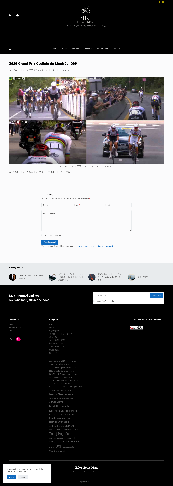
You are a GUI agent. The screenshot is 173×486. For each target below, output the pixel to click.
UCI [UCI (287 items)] (58, 446)
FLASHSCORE (155, 319)
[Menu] (10, 15)
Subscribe (157, 296)
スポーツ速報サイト (138, 319)
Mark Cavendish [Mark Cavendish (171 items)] (59, 406)
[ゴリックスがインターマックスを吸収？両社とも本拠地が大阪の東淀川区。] (52, 277)
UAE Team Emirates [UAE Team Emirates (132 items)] (70, 441)
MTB (51, 324)
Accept (11, 477)
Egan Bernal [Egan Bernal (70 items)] (67, 390)
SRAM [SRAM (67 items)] (76, 430)
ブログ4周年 (143, 277)
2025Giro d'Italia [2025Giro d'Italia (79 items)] (67, 377)
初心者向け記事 (56, 343)
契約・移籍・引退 (57, 346)
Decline (22, 477)
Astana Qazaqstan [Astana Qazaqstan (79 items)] (71, 380)
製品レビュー (55, 350)
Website (108, 205)
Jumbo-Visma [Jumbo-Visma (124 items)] (56, 402)
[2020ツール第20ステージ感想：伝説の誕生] (12, 277)
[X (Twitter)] (159, 2)
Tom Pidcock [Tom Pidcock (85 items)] (70, 438)
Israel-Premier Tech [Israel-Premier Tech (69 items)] (55, 398)
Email (77, 205)
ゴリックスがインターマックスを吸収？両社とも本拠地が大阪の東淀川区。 (70, 277)
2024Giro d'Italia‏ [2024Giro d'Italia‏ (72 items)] (72, 374)
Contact (12, 330)
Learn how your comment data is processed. (94, 246)
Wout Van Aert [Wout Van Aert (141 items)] (57, 451)
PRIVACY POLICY (102, 49)
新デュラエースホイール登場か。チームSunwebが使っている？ (110, 277)
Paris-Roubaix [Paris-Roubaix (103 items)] (55, 418)
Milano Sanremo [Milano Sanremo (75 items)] (54, 415)
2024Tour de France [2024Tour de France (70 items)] (55, 377)
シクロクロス (55, 330)
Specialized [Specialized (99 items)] (68, 429)
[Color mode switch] (17, 15)
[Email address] (121, 295)
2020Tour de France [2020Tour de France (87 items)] (68, 361)
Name (46, 205)
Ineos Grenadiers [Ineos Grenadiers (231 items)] (61, 394)
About (11, 324)
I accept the (53, 235)
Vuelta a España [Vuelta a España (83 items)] (68, 447)
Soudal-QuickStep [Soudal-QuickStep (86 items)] (55, 430)
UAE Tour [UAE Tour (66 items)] (52, 447)
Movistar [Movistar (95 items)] (64, 415)
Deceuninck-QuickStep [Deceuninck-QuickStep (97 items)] (72, 387)
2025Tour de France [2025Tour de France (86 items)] (56, 380)
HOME (55, 49)
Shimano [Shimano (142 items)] (69, 425)
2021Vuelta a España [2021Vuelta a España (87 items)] (57, 368)
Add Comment (49, 213)
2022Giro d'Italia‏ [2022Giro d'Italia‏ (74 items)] (71, 368)
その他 (52, 327)
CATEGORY (76, 49)
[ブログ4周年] (131, 277)
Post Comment (50, 242)
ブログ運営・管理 (57, 340)
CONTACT (117, 49)
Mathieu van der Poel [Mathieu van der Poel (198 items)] (63, 410)
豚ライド (53, 353)
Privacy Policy (58, 235)
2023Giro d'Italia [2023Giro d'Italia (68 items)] (69, 371)
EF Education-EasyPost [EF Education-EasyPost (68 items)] (56, 390)
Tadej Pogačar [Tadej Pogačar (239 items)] (59, 434)
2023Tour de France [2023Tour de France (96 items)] (57, 374)
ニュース (53, 337)
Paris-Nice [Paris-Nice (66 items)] (72, 415)
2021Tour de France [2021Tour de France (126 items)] (59, 364)
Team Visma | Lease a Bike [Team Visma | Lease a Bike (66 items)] (57, 438)
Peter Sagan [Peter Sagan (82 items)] (66, 418)
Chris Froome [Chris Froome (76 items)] (65, 384)
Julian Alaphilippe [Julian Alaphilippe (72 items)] (67, 398)
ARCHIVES (88, 49)
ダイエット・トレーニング (60, 334)
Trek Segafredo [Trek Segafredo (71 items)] (54, 442)
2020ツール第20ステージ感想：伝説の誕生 (32, 277)
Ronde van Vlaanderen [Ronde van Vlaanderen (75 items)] (56, 426)
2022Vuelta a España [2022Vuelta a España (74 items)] (56, 371)
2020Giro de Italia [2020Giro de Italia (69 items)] (54, 361)
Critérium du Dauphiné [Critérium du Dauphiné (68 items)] (55, 387)
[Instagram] (163, 2)
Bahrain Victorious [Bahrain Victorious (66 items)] (54, 384)
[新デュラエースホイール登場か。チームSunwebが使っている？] (92, 277)
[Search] (10, 49)
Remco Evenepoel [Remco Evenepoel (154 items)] (59, 421)
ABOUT (64, 49)
